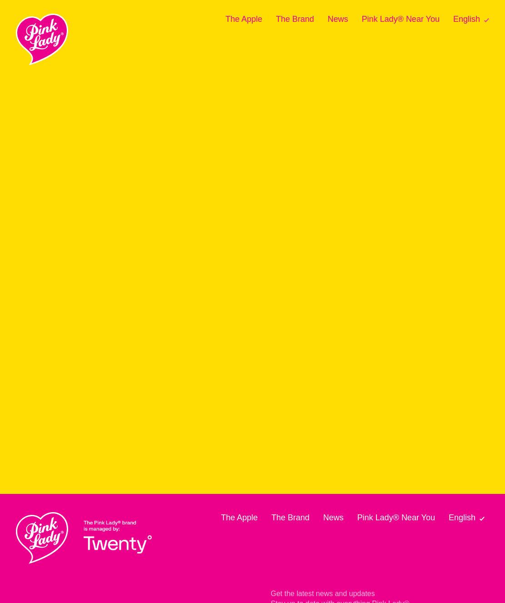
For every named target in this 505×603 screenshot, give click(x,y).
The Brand (295, 19)
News (338, 19)
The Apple (243, 19)
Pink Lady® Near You (401, 19)
